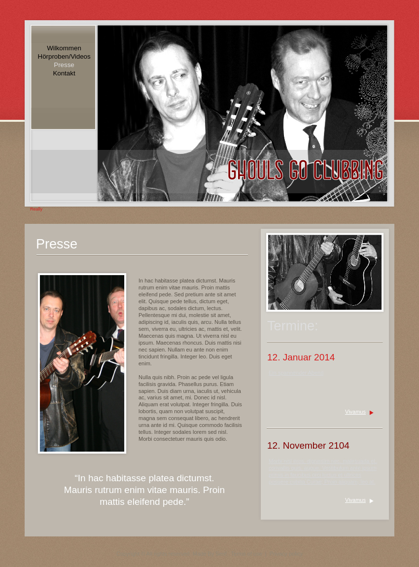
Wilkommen (64, 48)
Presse (64, 65)
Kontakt (64, 73)
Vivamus (355, 412)
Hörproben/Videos (64, 56)
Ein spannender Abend (296, 373)
